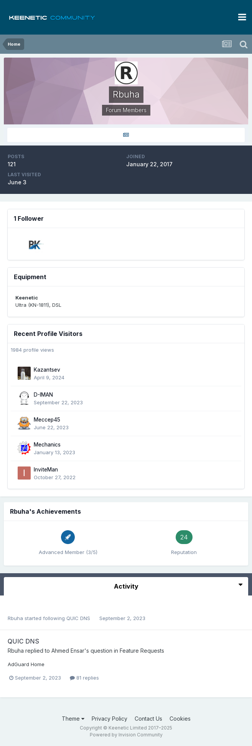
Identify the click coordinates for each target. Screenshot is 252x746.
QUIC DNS (79, 618)
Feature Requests (142, 650)
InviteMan (46, 469)
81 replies (84, 678)
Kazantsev (47, 370)
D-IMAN (43, 395)
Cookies (180, 718)
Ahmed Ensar (67, 650)
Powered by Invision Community (126, 735)
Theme (73, 718)
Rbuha (15, 618)
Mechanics (47, 445)
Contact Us (148, 718)
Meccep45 (47, 420)
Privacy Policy (109, 718)
